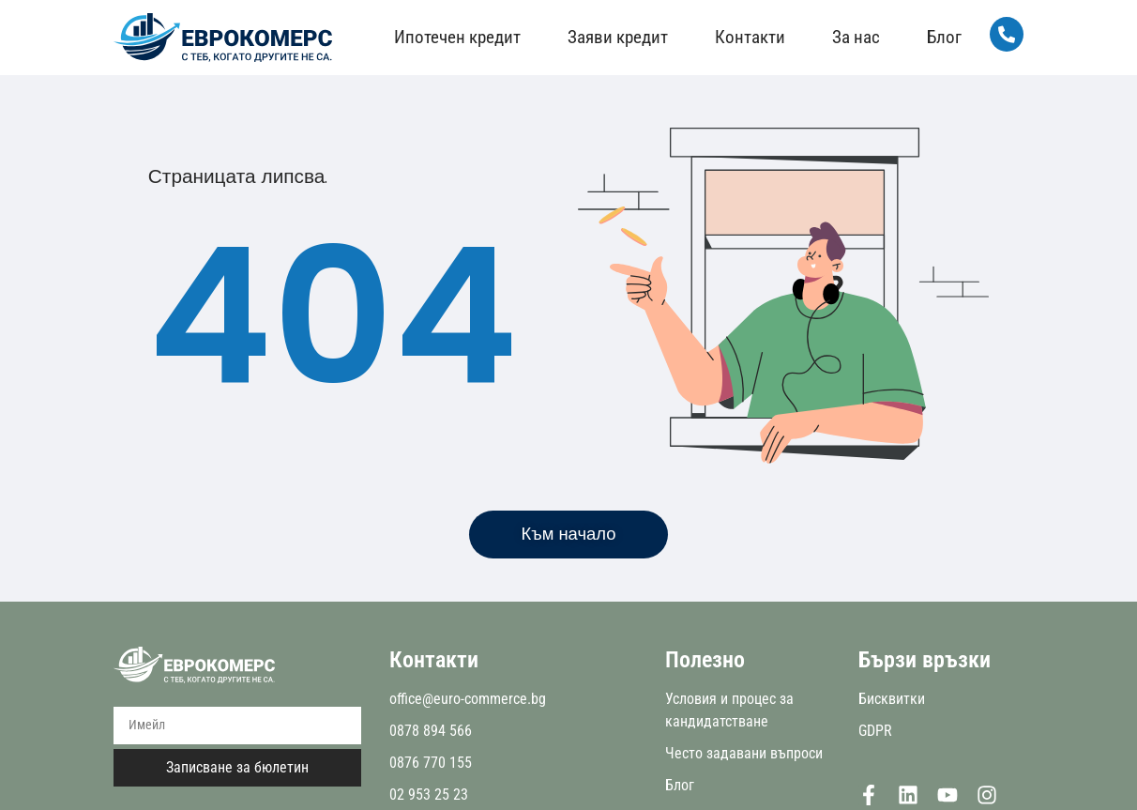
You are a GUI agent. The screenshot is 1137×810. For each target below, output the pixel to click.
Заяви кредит (615, 37)
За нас (853, 37)
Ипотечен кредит (454, 37)
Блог (941, 37)
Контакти (747, 37)
